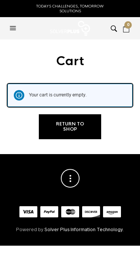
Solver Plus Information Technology (83, 229)
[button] (13, 28)
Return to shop (70, 126)
